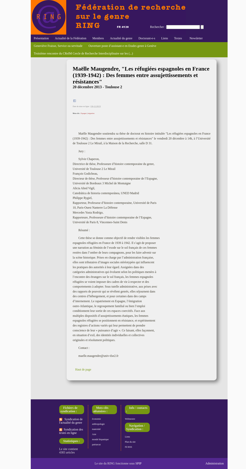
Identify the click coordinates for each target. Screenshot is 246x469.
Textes (178, 38)
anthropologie (98, 424)
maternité (96, 429)
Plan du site (130, 442)
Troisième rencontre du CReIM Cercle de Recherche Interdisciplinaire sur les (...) (83, 53)
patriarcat (96, 444)
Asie (94, 434)
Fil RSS (128, 447)
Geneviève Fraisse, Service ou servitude (58, 45)
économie (96, 419)
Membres (98, 38)
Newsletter (195, 38)
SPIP (138, 463)
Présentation (41, 38)
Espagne (84, 113)
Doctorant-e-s (146, 38)
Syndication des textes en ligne (71, 431)
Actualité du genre (121, 38)
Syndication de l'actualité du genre (71, 421)
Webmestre (130, 419)
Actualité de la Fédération (70, 38)
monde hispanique (100, 439)
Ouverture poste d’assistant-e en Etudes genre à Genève (122, 45)
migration (91, 113)
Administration (214, 463)
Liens (164, 38)
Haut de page (83, 369)
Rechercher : (158, 26)
